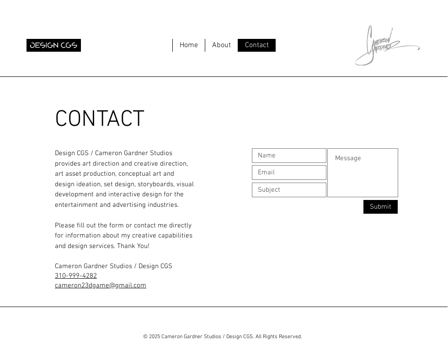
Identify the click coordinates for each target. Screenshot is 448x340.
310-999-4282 (76, 276)
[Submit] (380, 207)
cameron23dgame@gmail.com (100, 285)
